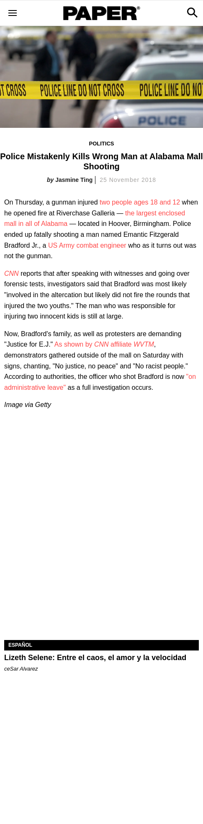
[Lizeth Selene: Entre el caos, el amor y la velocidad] (101, 591)
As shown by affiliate (104, 344)
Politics (101, 143)
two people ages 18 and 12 (140, 202)
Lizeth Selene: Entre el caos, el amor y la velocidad (95, 657)
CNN (11, 273)
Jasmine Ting (74, 179)
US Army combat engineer (87, 245)
